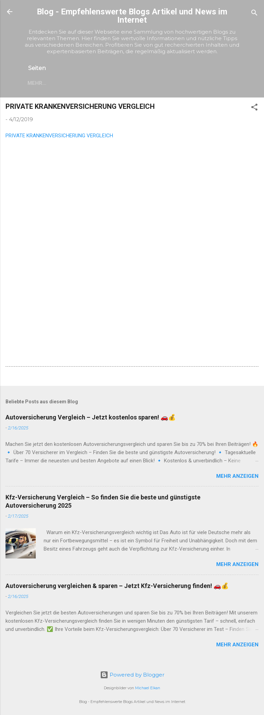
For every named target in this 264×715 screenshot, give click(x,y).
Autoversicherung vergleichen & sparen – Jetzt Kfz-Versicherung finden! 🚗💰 (117, 585)
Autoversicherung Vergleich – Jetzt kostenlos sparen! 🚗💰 (91, 417)
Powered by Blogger (132, 674)
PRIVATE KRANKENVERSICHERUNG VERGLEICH (59, 135)
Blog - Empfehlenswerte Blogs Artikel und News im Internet (132, 16)
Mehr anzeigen (237, 476)
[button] (254, 108)
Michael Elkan (147, 688)
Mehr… (37, 83)
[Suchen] (254, 13)
